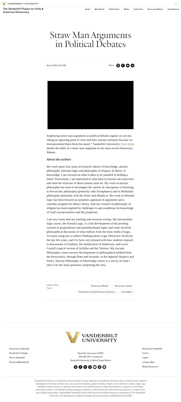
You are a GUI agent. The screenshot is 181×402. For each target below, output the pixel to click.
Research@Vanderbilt (19, 362)
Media (126, 9)
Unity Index (138, 9)
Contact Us (97, 357)
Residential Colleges (18, 353)
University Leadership (19, 349)
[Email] (128, 65)
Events (145, 353)
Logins (145, 358)
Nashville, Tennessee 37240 (90, 353)
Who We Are (99, 9)
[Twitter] (118, 65)
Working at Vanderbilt (152, 349)
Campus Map (148, 362)
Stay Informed (173, 9)
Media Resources (150, 367)
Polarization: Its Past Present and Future (96, 292)
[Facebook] (123, 65)
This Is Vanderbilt (17, 358)
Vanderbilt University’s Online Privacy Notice (90, 361)
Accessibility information (47, 393)
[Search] (176, 3)
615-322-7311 (85, 357)
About (87, 9)
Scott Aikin (127, 144)
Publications (114, 9)
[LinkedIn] (132, 65)
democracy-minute (123, 286)
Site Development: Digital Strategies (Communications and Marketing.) (91, 396)
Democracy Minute (155, 9)
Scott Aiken (126, 292)
